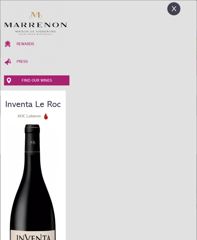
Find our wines (37, 80)
